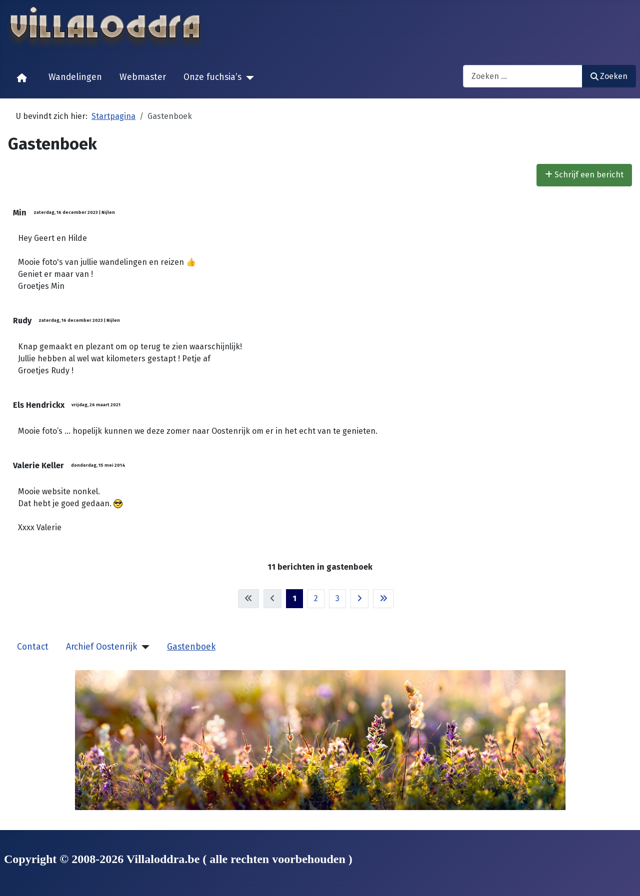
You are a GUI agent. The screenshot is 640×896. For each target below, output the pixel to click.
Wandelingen (75, 77)
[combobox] (522, 76)
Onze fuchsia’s (213, 77)
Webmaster (143, 77)
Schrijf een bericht (584, 174)
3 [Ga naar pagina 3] (338, 598)
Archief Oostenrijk (101, 647)
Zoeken (609, 76)
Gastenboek (191, 647)
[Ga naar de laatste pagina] (383, 598)
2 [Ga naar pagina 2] (316, 598)
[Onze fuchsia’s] (248, 77)
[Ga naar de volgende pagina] (359, 598)
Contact (32, 647)
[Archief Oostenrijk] (143, 647)
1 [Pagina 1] (294, 598)
